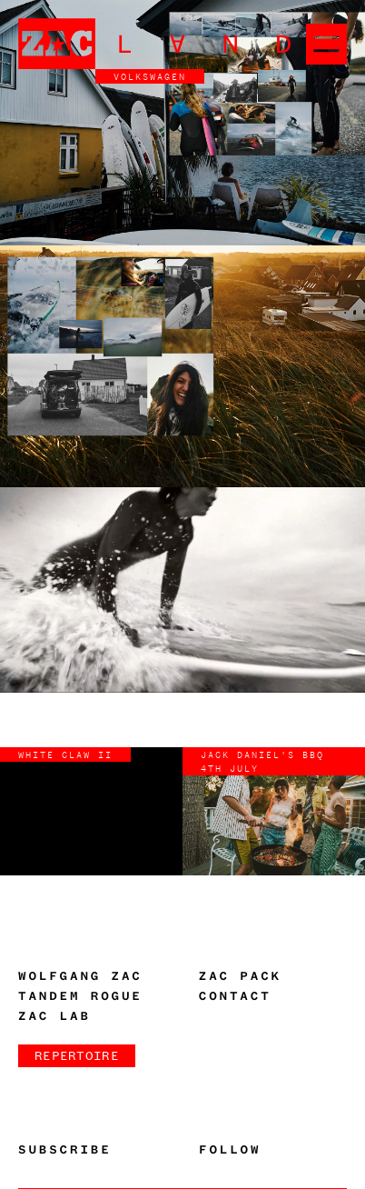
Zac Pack (240, 976)
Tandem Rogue (80, 996)
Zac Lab (54, 1016)
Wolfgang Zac (80, 976)
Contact (235, 996)
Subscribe (65, 1150)
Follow (230, 1150)
